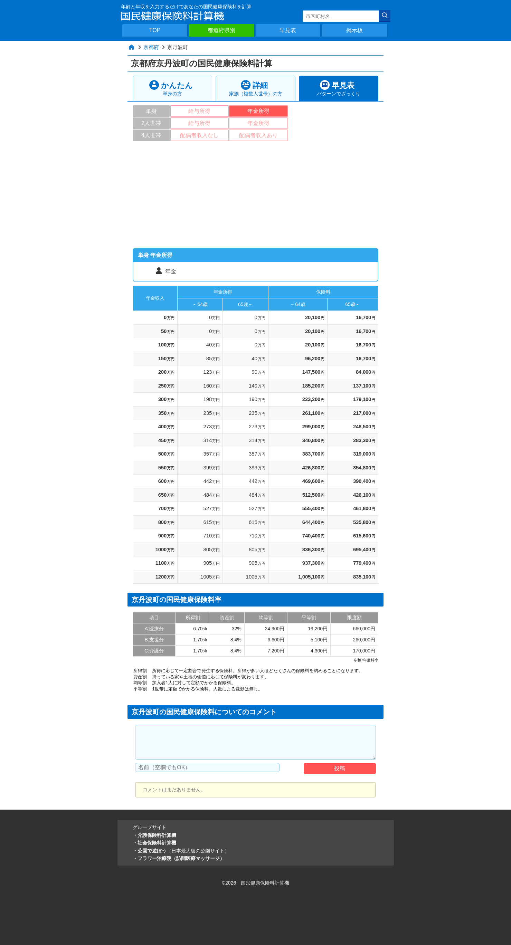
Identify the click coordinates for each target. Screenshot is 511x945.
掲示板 (354, 30)
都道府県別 (221, 30)
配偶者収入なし (199, 135)
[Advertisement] (255, 196)
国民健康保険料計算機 (265, 883)
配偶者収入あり (258, 135)
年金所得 (258, 111)
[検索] (384, 16)
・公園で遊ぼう (181, 850)
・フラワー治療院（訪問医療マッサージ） (179, 858)
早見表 (288, 30)
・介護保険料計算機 (154, 835)
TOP (155, 30)
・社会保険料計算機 (154, 843)
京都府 (151, 47)
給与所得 (199, 111)
